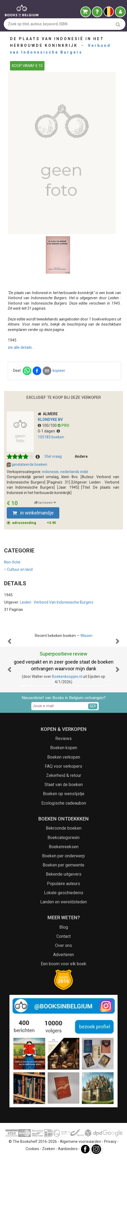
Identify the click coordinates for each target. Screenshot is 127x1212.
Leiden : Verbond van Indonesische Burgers (56, 602)
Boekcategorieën (63, 891)
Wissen (86, 635)
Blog (63, 981)
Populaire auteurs (63, 937)
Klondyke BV (50, 419)
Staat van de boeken (63, 838)
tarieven (45, 502)
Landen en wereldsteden (63, 955)
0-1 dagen (49, 431)
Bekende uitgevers (63, 928)
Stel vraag (53, 456)
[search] (118, 24)
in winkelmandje (33, 513)
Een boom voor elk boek (63, 1017)
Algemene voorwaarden (80, 1195)
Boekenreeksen (63, 900)
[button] (9, 668)
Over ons (63, 999)
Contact (63, 990)
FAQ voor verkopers (63, 820)
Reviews (63, 792)
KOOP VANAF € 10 (27, 66)
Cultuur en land (18, 569)
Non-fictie (12, 562)
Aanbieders (68, 1202)
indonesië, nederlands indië (65, 472)
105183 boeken (51, 437)
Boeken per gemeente (63, 918)
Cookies (32, 1202)
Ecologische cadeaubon (63, 856)
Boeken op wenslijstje (63, 847)
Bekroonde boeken (63, 882)
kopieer (59, 370)
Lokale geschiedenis (63, 946)
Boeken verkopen (63, 810)
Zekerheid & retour (63, 829)
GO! (93, 760)
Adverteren (63, 1008)
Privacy (110, 1195)
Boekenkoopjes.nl (67, 730)
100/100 (47, 425)
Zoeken (48, 1202)
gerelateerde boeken (27, 464)
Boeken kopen (63, 801)
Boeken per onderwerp (63, 909)
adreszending (34, 522)
